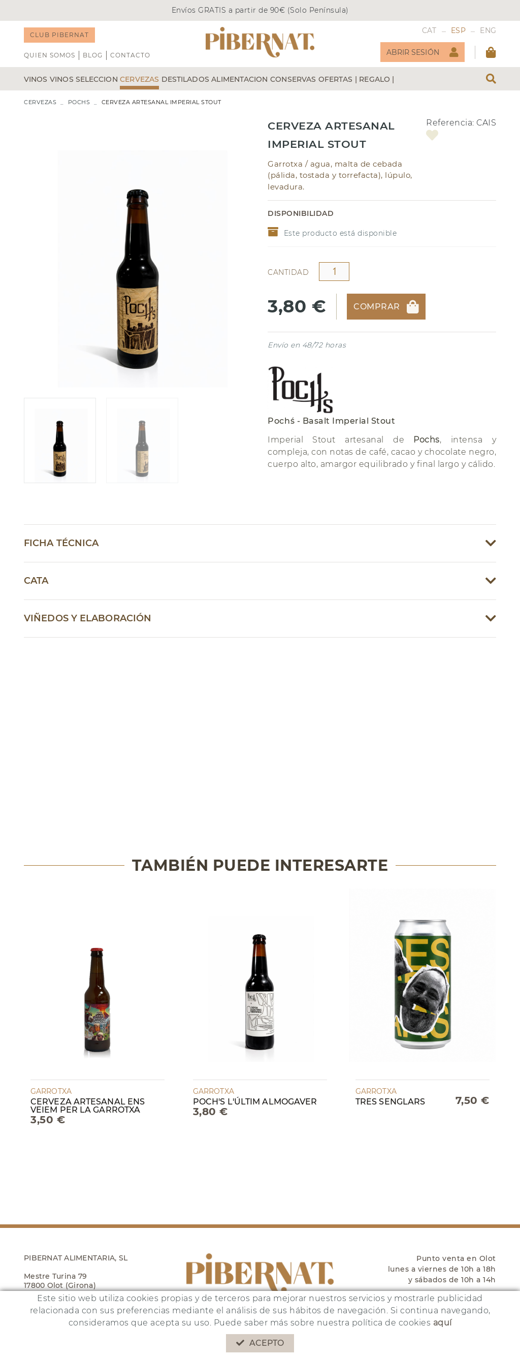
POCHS (79, 102)
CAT (429, 30)
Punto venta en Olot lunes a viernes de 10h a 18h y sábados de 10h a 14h (442, 1269)
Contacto (130, 55)
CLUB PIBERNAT (59, 35)
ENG (488, 30)
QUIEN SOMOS (49, 55)
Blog (93, 55)
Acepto (260, 1343)
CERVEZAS (40, 102)
